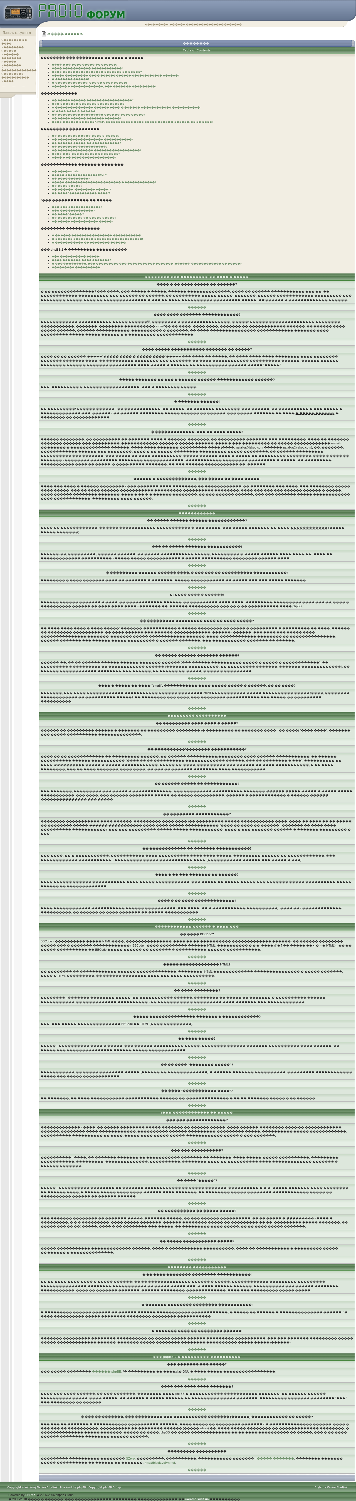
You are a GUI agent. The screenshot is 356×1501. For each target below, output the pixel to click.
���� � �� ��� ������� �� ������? (86, 154)
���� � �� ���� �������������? (84, 157)
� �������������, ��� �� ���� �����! (89, 82)
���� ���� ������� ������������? (87, 68)
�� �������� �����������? (79, 146)
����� (10, 50)
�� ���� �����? (67, 186)
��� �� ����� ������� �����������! (88, 104)
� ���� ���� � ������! (74, 111)
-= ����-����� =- (65, 34)
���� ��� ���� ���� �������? (81, 260)
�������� (14, 47)
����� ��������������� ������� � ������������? (104, 182)
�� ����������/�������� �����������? (92, 139)
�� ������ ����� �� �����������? (86, 143)
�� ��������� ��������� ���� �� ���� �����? (98, 114)
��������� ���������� (76, 267)
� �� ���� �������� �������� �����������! (96, 235)
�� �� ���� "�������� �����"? (81, 189)
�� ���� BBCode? (66, 171)
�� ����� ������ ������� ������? (86, 118)
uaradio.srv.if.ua (197, 1499)
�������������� (18, 70)
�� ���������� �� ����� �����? (84, 217)
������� (12, 65)
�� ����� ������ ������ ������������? (93, 100)
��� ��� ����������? (73, 210)
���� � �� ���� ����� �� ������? (85, 64)
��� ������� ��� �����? (76, 256)
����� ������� (275, 1458)
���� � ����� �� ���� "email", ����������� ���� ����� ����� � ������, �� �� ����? (132, 122)
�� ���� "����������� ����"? (81, 193)
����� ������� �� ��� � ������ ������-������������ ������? (115, 75)
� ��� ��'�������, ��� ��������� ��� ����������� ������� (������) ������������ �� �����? (147, 263)
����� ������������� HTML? (79, 175)
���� (9, 81)
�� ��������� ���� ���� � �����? (85, 136)
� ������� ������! (70, 79)
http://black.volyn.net (159, 1462)
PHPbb (30, 1495)
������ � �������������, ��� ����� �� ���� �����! (104, 86)
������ (197, 307)
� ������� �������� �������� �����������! (97, 239)
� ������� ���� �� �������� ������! (89, 242)
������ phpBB (106, 1371)
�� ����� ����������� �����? (82, 221)
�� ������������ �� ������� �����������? (96, 150)
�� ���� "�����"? (68, 214)
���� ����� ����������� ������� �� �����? (97, 72)
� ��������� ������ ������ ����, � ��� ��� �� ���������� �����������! (126, 107)
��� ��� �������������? (77, 207)
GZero (130, 1458)
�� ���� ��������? (71, 178)
